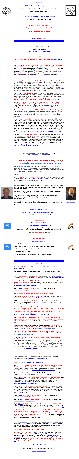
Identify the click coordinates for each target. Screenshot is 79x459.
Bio (52, 90)
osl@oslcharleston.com (54, 131)
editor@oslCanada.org (70, 202)
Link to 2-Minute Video (40, 432)
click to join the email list (39, 451)
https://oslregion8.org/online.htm (27, 273)
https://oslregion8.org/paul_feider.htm (32, 362)
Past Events (39, 38)
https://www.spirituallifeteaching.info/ (26, 145)
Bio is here (51, 73)
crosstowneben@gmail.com (27, 401)
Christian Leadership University (41, 178)
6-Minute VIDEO (23, 422)
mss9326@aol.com (39, 131)
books (62, 88)
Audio (20, 81)
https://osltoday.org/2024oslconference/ (39, 51)
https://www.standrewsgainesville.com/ (25, 285)
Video (20, 65)
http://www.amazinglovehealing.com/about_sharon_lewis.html (31, 314)
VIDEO (21, 337)
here (48, 74)
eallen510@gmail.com (45, 374)
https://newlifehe (43, 328)
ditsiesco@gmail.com (31, 348)
